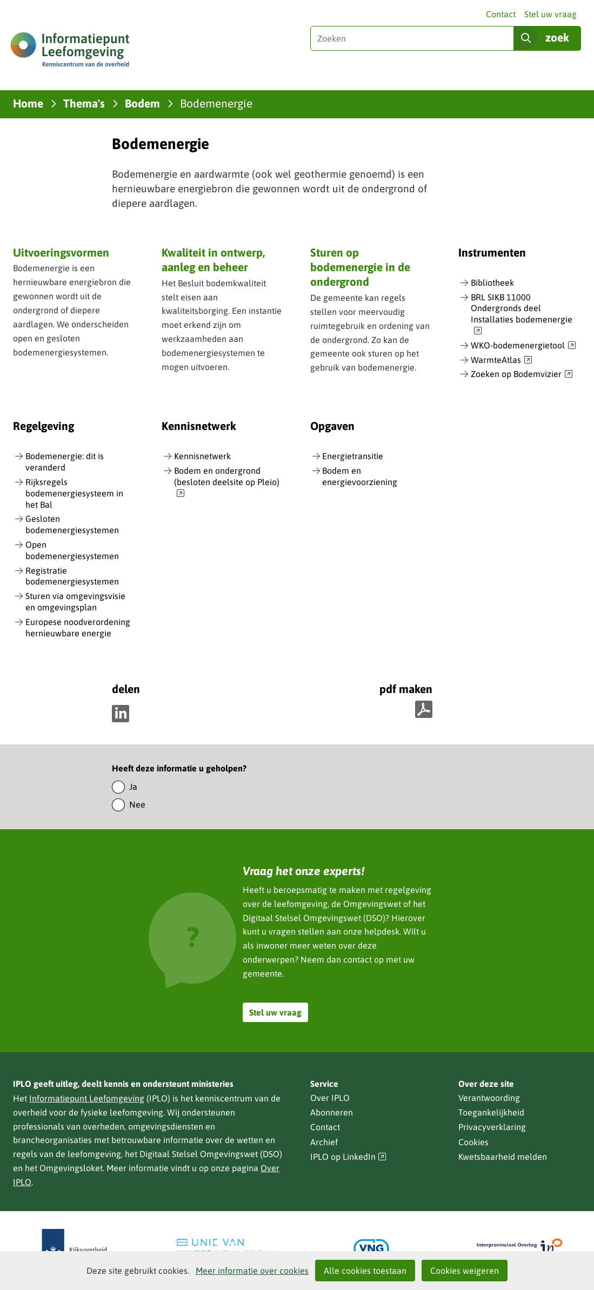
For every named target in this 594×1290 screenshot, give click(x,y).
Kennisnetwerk (202, 456)
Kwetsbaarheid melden (502, 1156)
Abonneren (331, 1112)
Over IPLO (330, 1098)
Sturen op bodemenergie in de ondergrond (360, 267)
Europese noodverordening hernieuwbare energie (77, 627)
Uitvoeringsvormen (61, 252)
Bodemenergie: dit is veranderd (64, 461)
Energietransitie (352, 456)
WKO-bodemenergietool (523, 345)
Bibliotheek (492, 282)
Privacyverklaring (492, 1127)
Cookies (473, 1142)
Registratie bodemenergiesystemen (72, 576)
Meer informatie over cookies (252, 1270)
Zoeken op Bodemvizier (522, 374)
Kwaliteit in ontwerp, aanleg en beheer (213, 259)
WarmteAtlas (501, 360)
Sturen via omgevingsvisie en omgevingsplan (75, 601)
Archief (324, 1142)
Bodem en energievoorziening (359, 476)
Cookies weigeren (464, 1270)
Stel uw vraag (550, 14)
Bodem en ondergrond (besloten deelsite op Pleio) (226, 482)
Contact (501, 14)
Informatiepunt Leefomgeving (86, 1098)
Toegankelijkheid (491, 1112)
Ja (133, 786)
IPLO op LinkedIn (348, 1157)
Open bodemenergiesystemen (72, 550)
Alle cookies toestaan (365, 1270)
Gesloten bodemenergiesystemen (72, 524)
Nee (137, 804)
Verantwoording (489, 1098)
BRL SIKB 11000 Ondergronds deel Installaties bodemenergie (521, 314)
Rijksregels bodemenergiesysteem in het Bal (74, 493)
